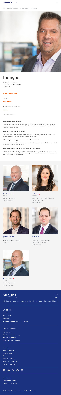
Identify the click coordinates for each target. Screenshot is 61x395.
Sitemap (6, 356)
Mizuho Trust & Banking (11, 335)
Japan (5, 313)
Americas (6, 319)
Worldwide (7, 310)
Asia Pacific (7, 316)
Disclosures (7, 378)
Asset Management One (11, 340)
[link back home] (7, 3)
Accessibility (7, 353)
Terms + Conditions (10, 361)
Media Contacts (8, 350)
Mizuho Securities (9, 337)
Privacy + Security (9, 358)
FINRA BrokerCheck (10, 383)
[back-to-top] (56, 296)
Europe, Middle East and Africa (15, 321)
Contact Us (7, 348)
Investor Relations (9, 380)
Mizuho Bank (7, 332)
